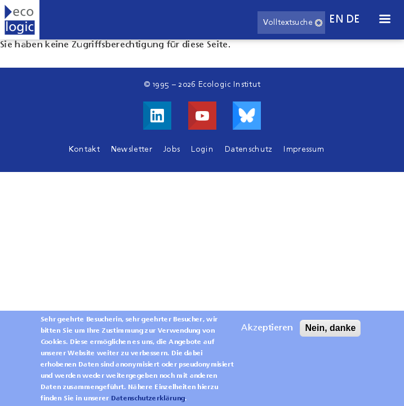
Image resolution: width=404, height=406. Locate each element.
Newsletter (131, 149)
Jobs (171, 149)
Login (202, 149)
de (353, 19)
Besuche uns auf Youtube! (202, 116)
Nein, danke (330, 333)
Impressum (303, 149)
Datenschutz (249, 149)
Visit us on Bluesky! (247, 116)
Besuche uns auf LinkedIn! (157, 116)
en (336, 19)
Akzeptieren (267, 333)
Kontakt (84, 149)
